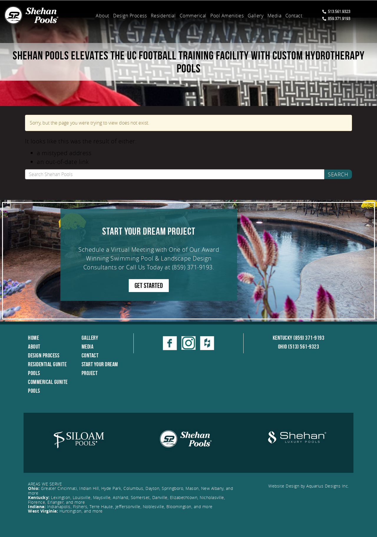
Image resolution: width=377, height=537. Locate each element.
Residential (163, 15)
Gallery (256, 15)
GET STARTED (149, 285)
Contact (293, 15)
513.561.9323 (336, 11)
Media (274, 15)
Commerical (193, 15)
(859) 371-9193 (192, 267)
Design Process (130, 15)
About (102, 15)
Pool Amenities (227, 15)
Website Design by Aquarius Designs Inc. (308, 486)
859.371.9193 (336, 18)
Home (33, 337)
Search (338, 174)
